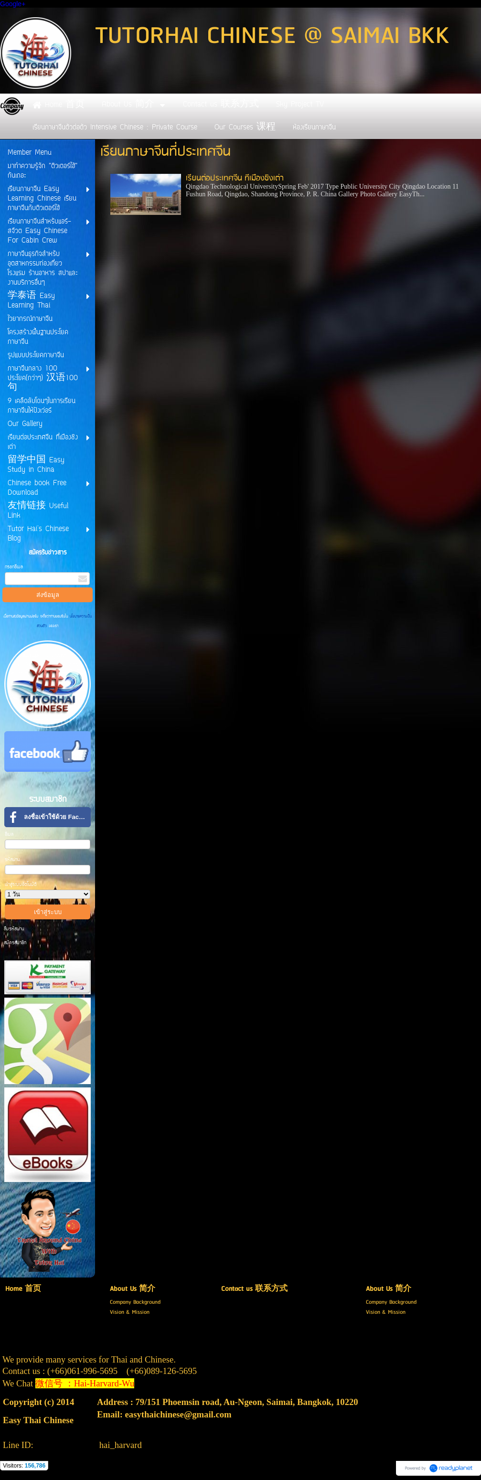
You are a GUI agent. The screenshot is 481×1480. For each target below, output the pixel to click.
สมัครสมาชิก (15, 943)
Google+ (12, 4)
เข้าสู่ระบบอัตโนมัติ (21, 884)
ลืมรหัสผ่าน (14, 929)
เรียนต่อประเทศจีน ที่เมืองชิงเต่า (235, 178)
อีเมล (9, 834)
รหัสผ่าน (12, 859)
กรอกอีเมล (14, 567)
